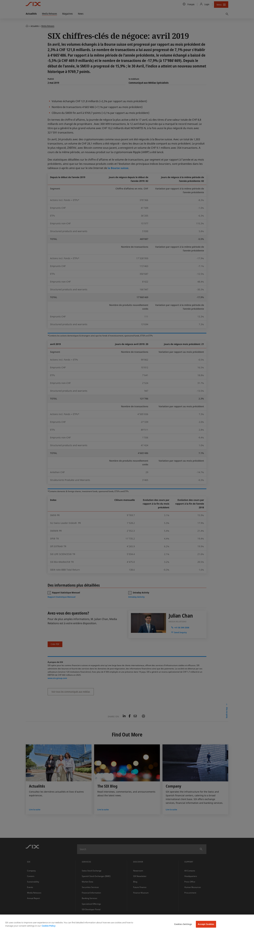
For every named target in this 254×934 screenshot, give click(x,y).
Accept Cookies (206, 924)
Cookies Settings (183, 924)
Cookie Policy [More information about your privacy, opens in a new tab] (48, 925)
